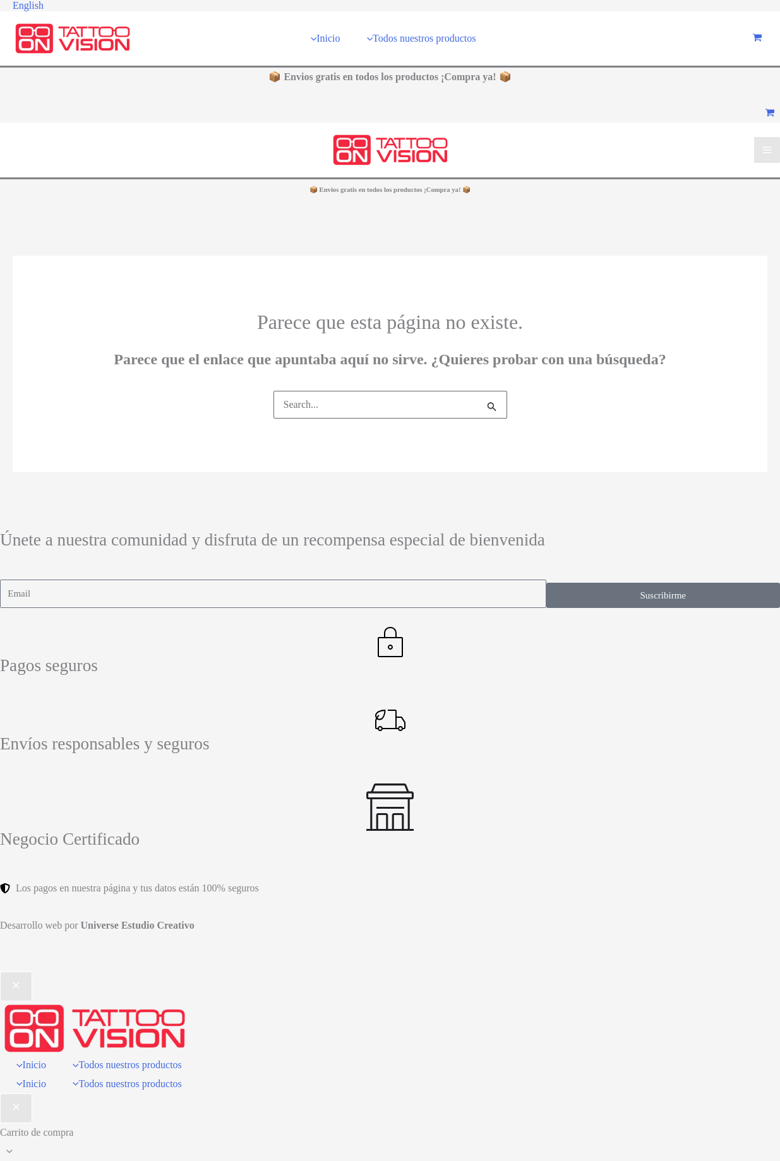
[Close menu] (16, 987)
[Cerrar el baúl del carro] (16, 1108)
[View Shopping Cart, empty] (757, 39)
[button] (28, 5)
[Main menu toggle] (767, 150)
